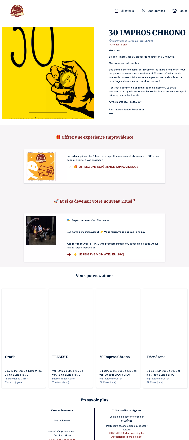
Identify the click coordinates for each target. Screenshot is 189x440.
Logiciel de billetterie (121, 412)
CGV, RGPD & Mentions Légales (126, 429)
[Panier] (179, 11)
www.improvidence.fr (63, 432)
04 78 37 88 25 (63, 427)
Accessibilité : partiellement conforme (126, 432)
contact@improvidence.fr (62, 423)
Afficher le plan (118, 44)
